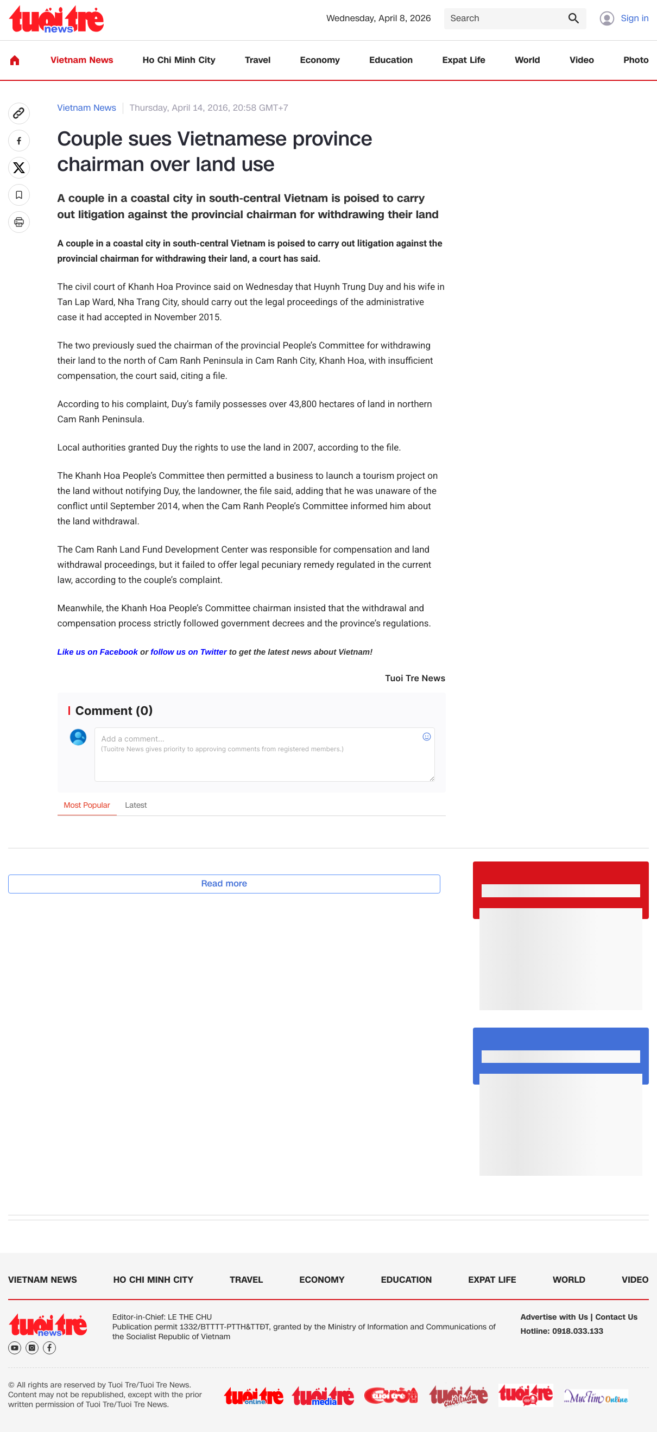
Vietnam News (81, 60)
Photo (636, 60)
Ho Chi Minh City (179, 60)
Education (391, 60)
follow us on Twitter (188, 652)
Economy (320, 60)
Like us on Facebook (98, 652)
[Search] (515, 18)
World (527, 60)
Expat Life (464, 60)
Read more (224, 883)
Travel (257, 60)
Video (582, 60)
